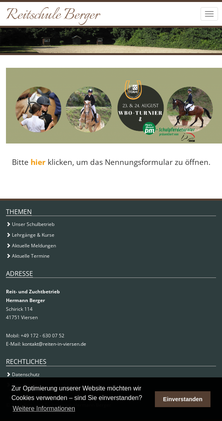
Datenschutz (23, 374)
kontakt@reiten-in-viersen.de (54, 344)
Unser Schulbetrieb (30, 224)
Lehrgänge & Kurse (30, 235)
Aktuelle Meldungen (31, 245)
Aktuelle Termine (28, 256)
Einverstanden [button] (183, 399)
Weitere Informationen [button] (44, 408)
